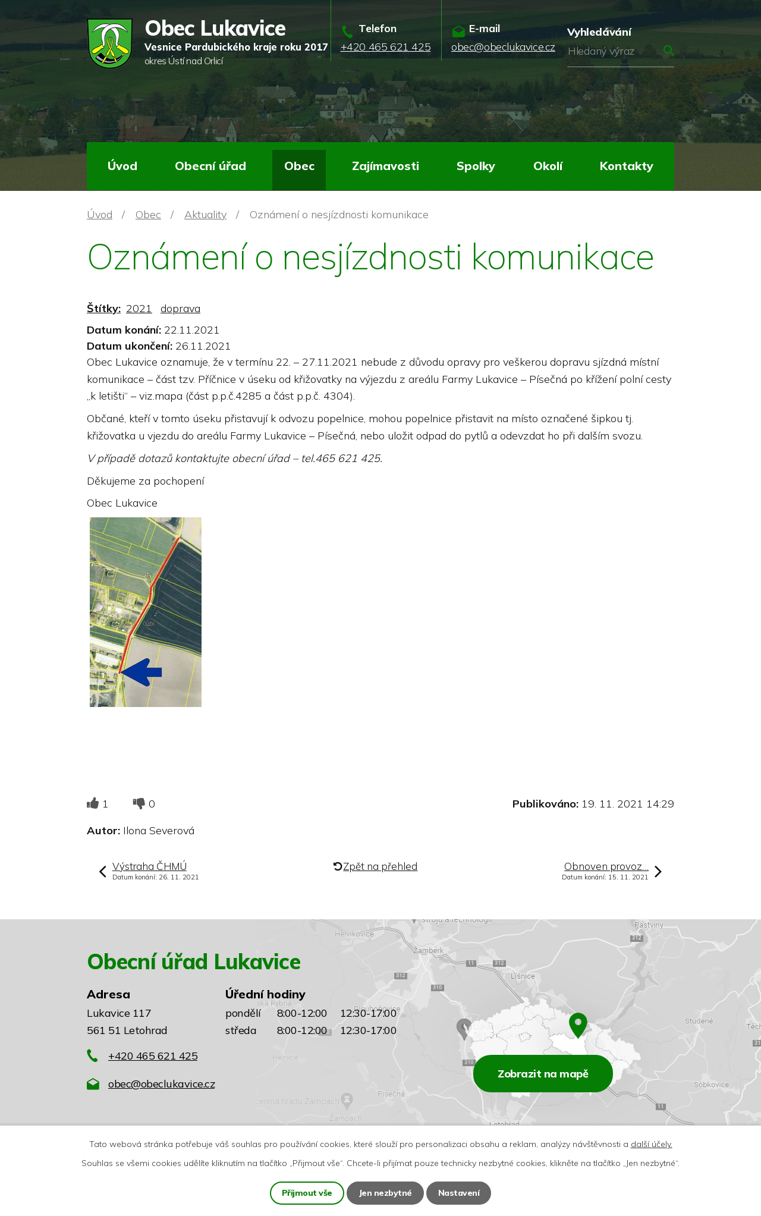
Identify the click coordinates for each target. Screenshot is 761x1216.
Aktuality (205, 214)
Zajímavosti (385, 165)
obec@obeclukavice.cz (161, 1084)
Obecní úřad (210, 165)
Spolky (476, 165)
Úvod (122, 165)
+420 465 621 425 (152, 1056)
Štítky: (104, 308)
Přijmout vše (307, 1192)
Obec (299, 165)
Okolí (547, 165)
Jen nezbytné (385, 1192)
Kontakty (626, 165)
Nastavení (459, 1192)
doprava (180, 308)
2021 (139, 308)
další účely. (651, 1144)
